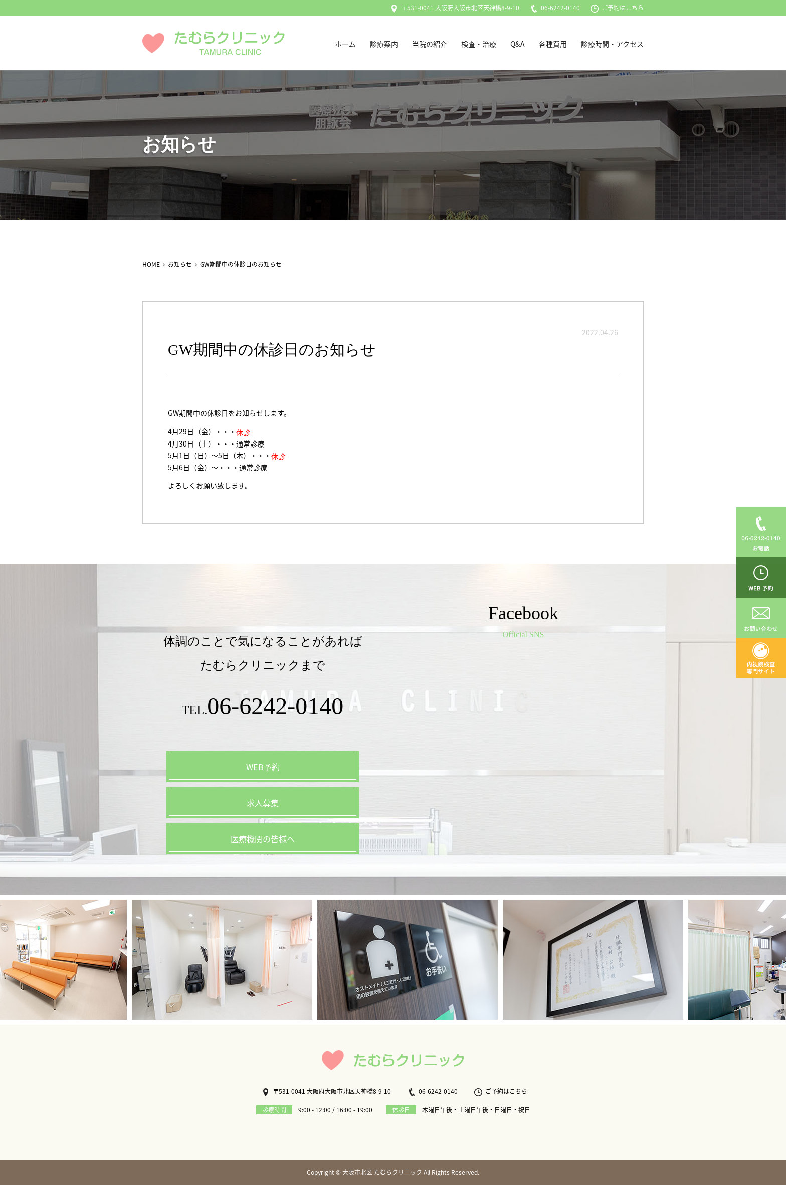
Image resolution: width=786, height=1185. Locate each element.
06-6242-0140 (555, 7)
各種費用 (553, 44)
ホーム (345, 44)
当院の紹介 (429, 44)
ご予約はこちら (617, 7)
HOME (151, 264)
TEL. (263, 709)
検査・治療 (478, 44)
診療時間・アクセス (612, 44)
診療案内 (384, 44)
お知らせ (180, 264)
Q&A (517, 44)
